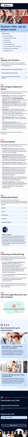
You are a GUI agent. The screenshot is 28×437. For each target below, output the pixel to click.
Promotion (3, 218)
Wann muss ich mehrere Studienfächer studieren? (10, 77)
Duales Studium (5, 107)
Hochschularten (7, 40)
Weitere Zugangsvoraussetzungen (9, 73)
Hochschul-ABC (4, 133)
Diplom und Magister (6, 222)
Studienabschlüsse (7, 42)
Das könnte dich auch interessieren (11, 48)
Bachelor (3, 208)
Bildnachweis (15, 425)
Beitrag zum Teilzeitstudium (17, 115)
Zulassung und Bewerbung (9, 44)
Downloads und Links (8, 50)
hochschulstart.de (8, 265)
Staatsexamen (4, 215)
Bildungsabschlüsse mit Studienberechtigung (12, 69)
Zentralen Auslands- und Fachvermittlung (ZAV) (13, 239)
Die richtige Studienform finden (10, 38)
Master (3, 211)
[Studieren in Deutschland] (14, 307)
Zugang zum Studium (8, 36)
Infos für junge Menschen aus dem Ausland (12, 46)
